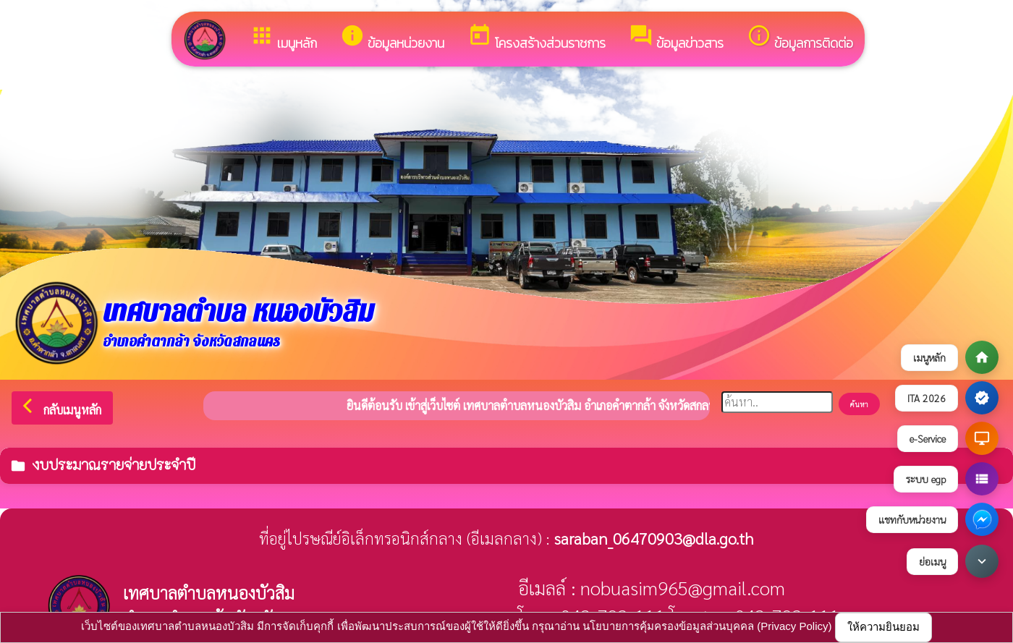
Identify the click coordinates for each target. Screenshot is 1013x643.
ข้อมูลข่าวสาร (676, 38)
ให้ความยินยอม (883, 627)
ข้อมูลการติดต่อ (800, 38)
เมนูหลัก (283, 38)
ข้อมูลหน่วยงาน (392, 38)
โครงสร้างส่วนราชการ (536, 38)
